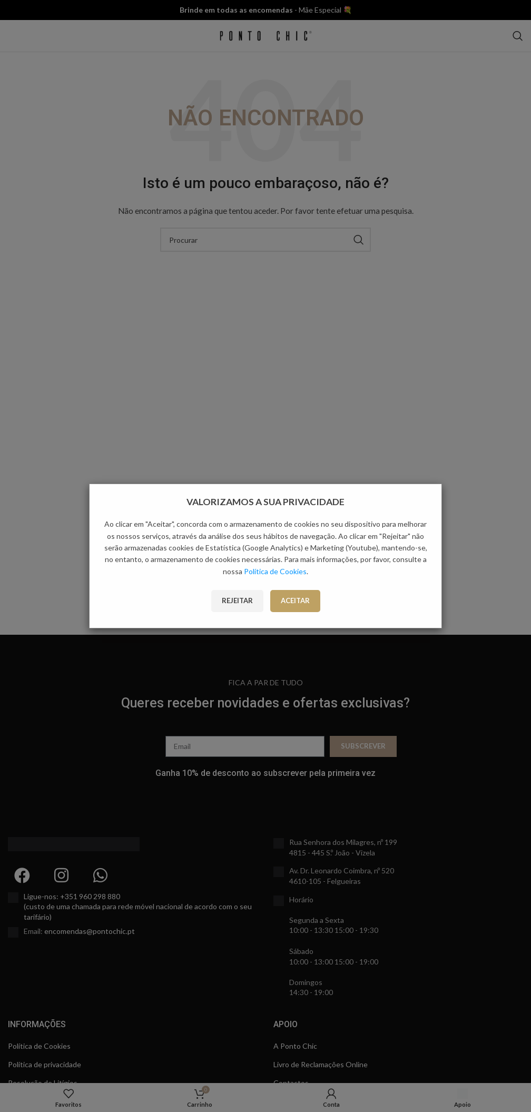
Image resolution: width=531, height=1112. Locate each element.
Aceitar (295, 600)
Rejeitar (237, 600)
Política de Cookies (275, 571)
